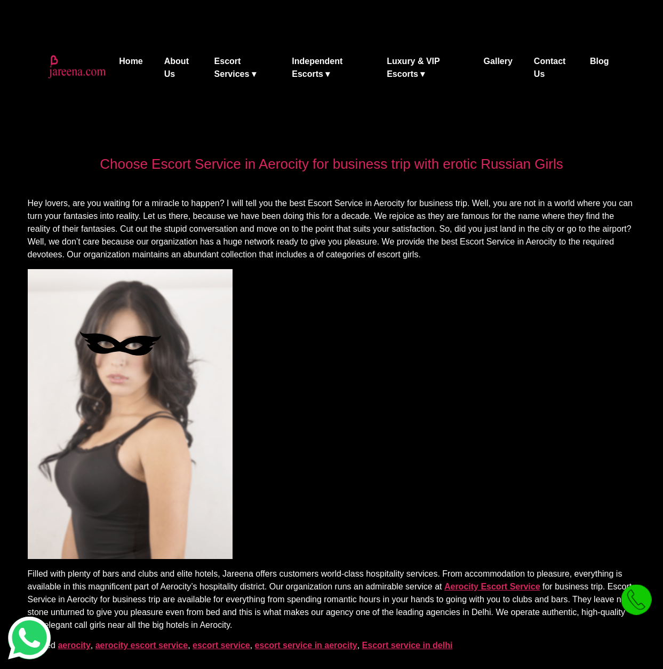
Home (130, 61)
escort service (221, 645)
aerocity (74, 645)
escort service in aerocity (306, 645)
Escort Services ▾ (235, 67)
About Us (176, 67)
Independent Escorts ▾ (317, 67)
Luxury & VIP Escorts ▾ (413, 67)
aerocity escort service (141, 645)
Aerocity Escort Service (492, 586)
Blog (599, 61)
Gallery (498, 61)
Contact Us (550, 67)
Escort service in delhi (407, 645)
